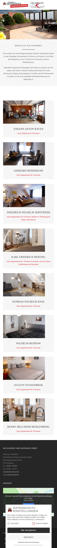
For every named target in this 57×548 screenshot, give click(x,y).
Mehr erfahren (28, 500)
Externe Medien (40, 523)
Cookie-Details (18, 545)
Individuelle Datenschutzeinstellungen (28, 542)
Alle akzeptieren (28, 530)
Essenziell (13, 523)
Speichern (28, 537)
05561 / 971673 (12, 466)
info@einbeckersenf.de (11, 472)
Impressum (40, 545)
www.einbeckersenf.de (11, 475)
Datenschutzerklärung (29, 545)
